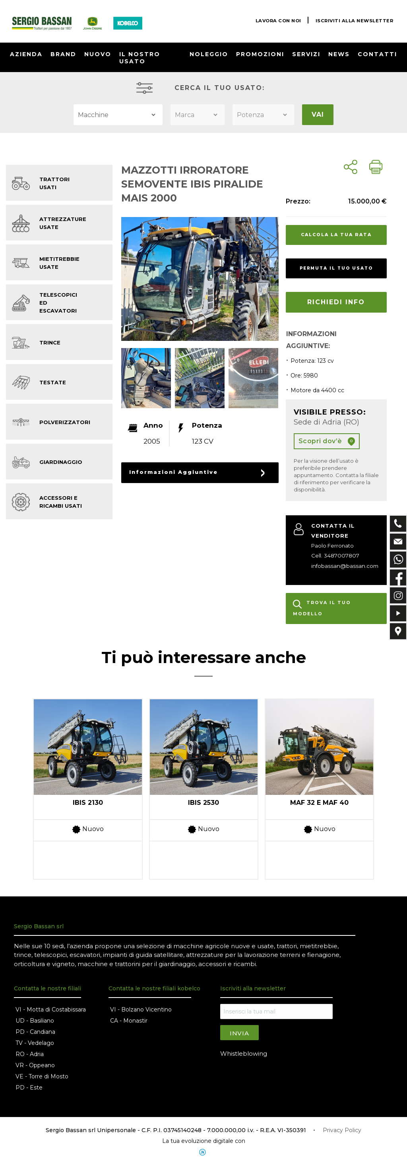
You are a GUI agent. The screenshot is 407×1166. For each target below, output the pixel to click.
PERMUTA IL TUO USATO (336, 268)
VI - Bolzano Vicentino (141, 1009)
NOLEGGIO (209, 54)
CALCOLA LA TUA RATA (336, 234)
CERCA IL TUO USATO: (219, 88)
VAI (318, 114)
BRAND (63, 54)
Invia (239, 1033)
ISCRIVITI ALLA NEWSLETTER (352, 20)
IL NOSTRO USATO (139, 58)
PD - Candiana (35, 1032)
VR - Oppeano (35, 1065)
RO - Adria (30, 1054)
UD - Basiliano (35, 1021)
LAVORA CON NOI (273, 20)
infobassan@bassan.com (343, 566)
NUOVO (97, 54)
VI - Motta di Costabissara (51, 1009)
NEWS (339, 54)
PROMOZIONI (260, 54)
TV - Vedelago (35, 1043)
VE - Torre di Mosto (42, 1076)
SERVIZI (306, 54)
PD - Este (29, 1088)
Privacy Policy (342, 1130)
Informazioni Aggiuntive (168, 472)
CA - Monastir (128, 1021)
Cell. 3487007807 (333, 555)
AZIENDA (26, 54)
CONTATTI (377, 54)
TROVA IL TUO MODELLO (322, 608)
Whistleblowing (243, 1054)
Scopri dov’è (326, 441)
